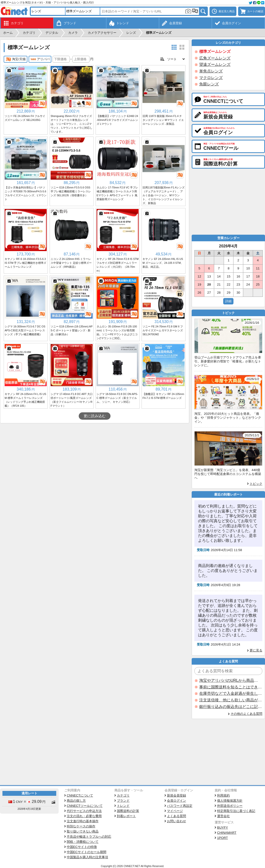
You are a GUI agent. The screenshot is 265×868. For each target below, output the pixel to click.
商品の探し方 (76, 800)
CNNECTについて (80, 795)
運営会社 (223, 816)
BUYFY (222, 827)
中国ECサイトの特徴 (82, 847)
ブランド (123, 800)
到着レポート (126, 816)
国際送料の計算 (128, 811)
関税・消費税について (83, 842)
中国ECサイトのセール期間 (86, 852)
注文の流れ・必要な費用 (84, 816)
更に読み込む (95, 416)
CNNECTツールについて (85, 806)
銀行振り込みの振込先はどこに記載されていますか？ (230, 707)
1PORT (222, 838)
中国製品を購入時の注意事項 (87, 857)
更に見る (256, 650)
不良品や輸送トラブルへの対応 (89, 836)
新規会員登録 (176, 795)
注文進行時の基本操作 (83, 821)
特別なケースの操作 (81, 826)
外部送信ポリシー (230, 806)
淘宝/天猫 (15, 59)
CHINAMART (226, 832)
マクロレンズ (211, 78)
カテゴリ (123, 795)
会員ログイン (176, 800)
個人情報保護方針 (230, 800)
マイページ (175, 811)
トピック (256, 484)
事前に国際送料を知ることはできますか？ (230, 687)
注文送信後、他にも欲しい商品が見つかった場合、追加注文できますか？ (230, 700)
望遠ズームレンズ (215, 64)
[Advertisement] (94, 460)
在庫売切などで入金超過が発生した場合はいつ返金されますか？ (230, 693)
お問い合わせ (176, 821)
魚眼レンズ (209, 84)
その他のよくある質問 (246, 714)
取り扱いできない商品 (83, 831)
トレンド (123, 806)
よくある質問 (176, 816)
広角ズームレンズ (215, 58)
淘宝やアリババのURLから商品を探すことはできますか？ (230, 680)
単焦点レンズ (211, 71)
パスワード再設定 (179, 806)
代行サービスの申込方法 (84, 811)
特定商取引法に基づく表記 (236, 811)
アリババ (40, 59)
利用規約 (223, 795)
